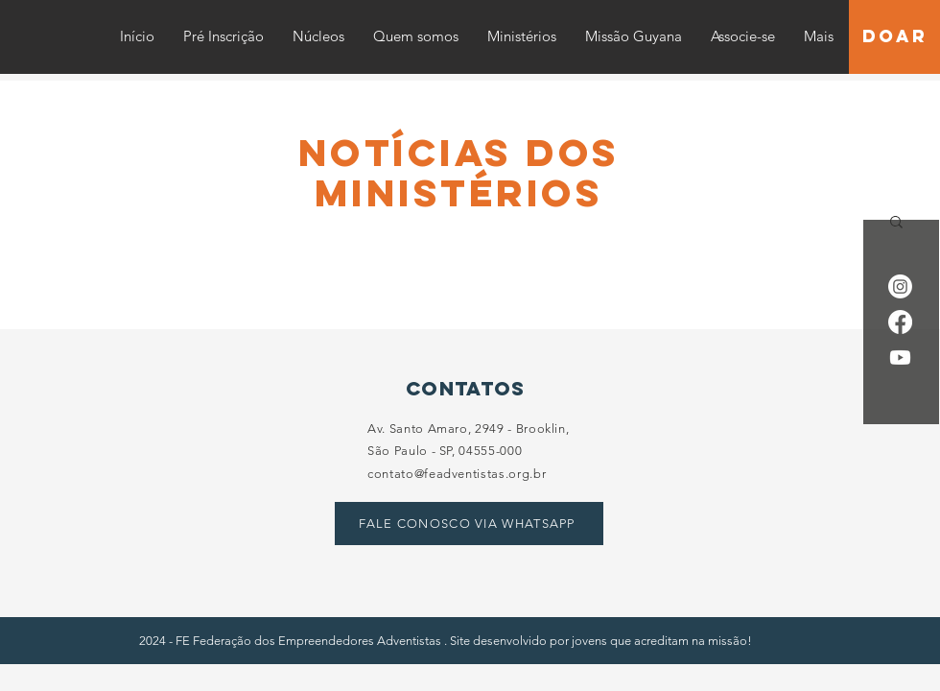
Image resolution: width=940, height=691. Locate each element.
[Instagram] (900, 286)
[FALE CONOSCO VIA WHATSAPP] (469, 523)
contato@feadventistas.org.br (456, 473)
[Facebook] (900, 322)
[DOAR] (894, 37)
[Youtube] (900, 357)
